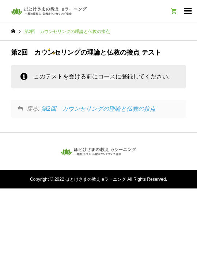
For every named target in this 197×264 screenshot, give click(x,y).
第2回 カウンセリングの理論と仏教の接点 (98, 109)
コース (106, 76)
